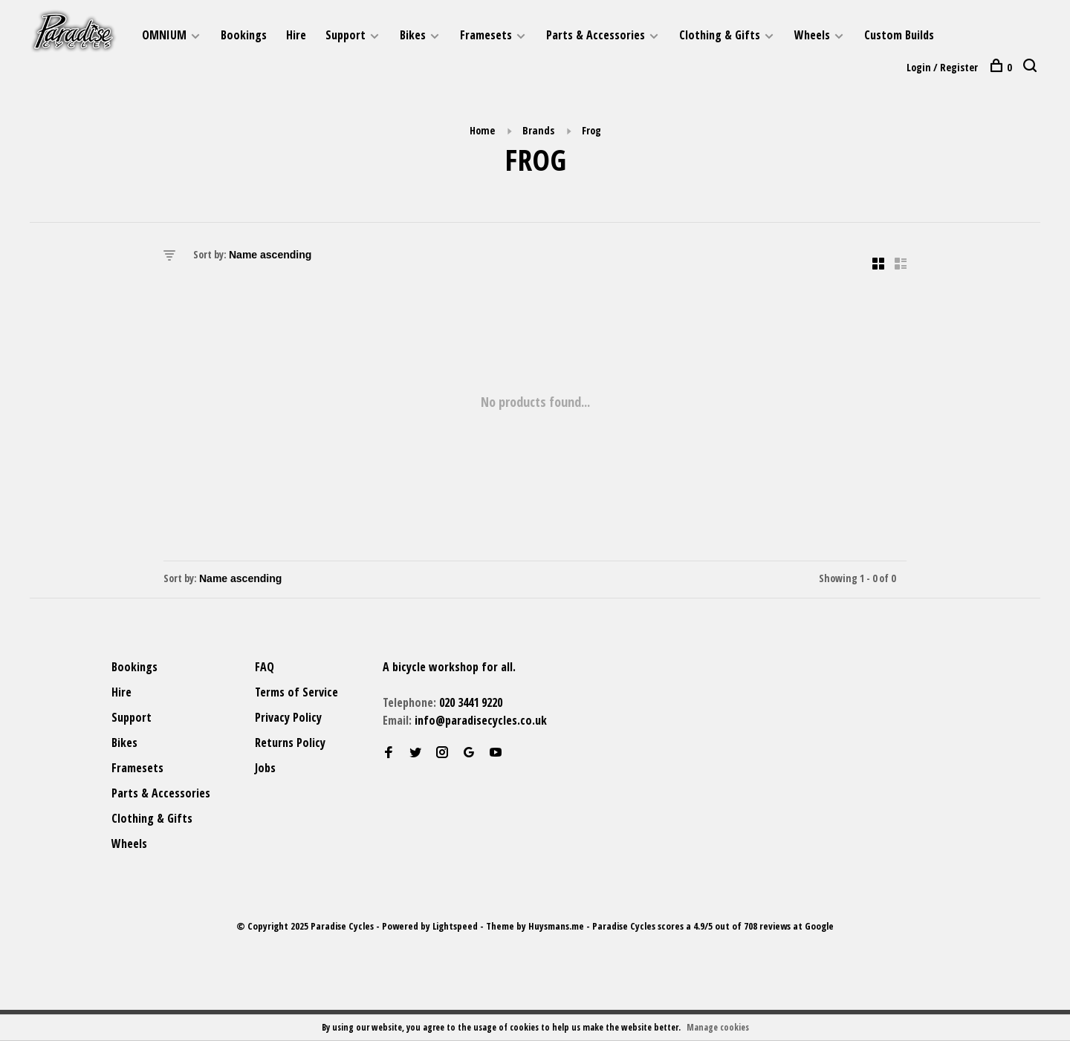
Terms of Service (296, 692)
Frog (591, 130)
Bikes (413, 35)
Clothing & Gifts (719, 35)
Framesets (486, 35)
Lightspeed (455, 926)
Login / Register (942, 67)
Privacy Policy (288, 717)
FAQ (264, 667)
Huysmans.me (557, 926)
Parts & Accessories (595, 35)
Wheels (812, 35)
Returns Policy (290, 742)
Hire (296, 35)
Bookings (244, 35)
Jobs (265, 768)
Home (482, 130)
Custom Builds (899, 35)
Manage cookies (718, 1027)
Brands (538, 130)
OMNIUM (164, 35)
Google (819, 926)
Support (345, 35)
